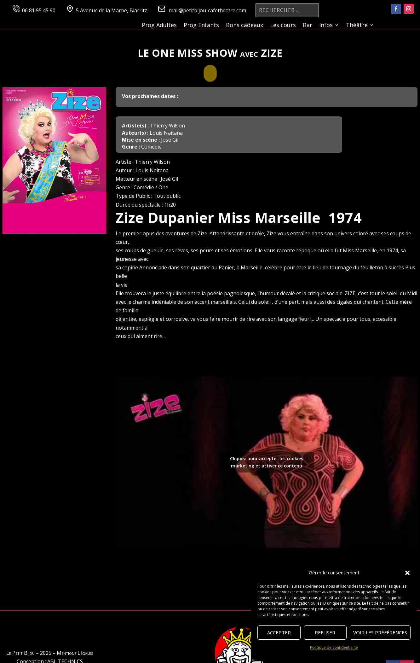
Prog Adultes (159, 26)
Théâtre (357, 26)
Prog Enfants (201, 26)
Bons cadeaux (244, 26)
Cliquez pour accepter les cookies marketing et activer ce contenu (266, 462)
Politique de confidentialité (334, 647)
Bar (307, 26)
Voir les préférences (380, 632)
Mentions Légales (75, 652)
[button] (407, 573)
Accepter (279, 632)
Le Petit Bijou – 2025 (28, 652)
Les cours (283, 26)
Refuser (325, 632)
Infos (326, 26)
